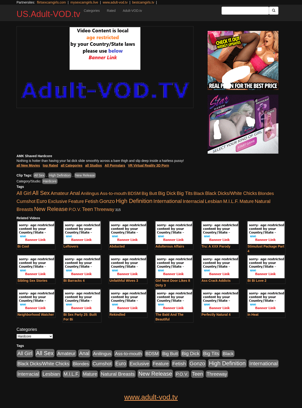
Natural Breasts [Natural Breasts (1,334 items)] (117, 374)
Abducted (117, 246)
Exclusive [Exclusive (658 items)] (57, 201)
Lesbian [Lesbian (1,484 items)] (213, 201)
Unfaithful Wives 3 (123, 280)
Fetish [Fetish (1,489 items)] (91, 201)
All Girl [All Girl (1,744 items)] (24, 193)
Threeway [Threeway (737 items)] (104, 209)
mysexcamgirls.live (84, 2)
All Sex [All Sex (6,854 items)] (41, 193)
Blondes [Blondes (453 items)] (266, 193)
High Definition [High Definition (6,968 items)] (134, 201)
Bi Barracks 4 (74, 280)
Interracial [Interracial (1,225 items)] (193, 201)
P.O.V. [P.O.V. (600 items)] (75, 209)
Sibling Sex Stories (32, 280)
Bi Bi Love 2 (256, 280)
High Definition (60, 175)
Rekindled (117, 314)
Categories (92, 11)
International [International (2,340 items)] (167, 201)
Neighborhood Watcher (35, 314)
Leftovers (70, 246)
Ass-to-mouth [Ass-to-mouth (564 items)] (113, 193)
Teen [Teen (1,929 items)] (87, 209)
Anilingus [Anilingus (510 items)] (90, 193)
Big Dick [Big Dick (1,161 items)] (167, 193)
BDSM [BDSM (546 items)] (134, 193)
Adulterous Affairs (169, 246)
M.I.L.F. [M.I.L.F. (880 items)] (231, 201)
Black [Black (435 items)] (198, 193)
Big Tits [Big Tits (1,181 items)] (185, 193)
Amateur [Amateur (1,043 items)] (60, 193)
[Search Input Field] (245, 11)
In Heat (253, 314)
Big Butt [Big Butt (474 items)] (149, 193)
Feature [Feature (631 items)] (76, 201)
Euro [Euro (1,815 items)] (41, 201)
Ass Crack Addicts (216, 280)
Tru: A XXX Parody (216, 246)
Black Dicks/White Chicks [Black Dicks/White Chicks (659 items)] (231, 193)
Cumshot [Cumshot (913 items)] (26, 201)
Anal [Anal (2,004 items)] (75, 193)
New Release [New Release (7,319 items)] (51, 209)
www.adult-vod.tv (115, 2)
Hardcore (50, 181)
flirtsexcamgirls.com (51, 2)
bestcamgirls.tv (143, 2)
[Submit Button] (273, 11)
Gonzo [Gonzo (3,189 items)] (107, 201)
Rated (111, 11)
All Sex (39, 175)
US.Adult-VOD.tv (48, 14)
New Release (85, 175)
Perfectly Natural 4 (216, 314)
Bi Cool (23, 246)
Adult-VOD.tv (132, 11)
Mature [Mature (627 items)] (246, 201)
